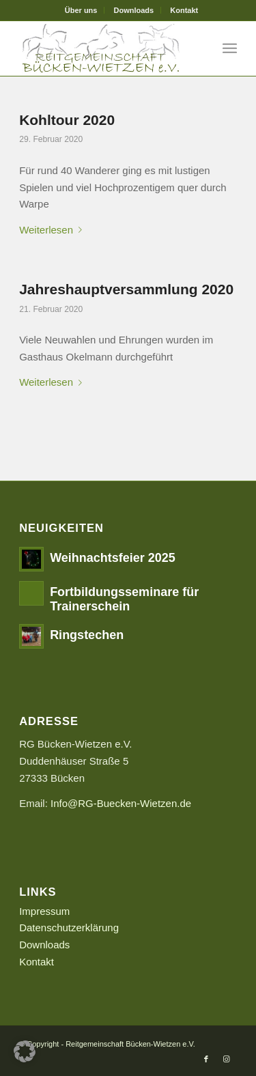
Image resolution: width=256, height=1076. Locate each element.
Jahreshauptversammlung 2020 (126, 289)
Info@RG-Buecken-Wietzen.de (121, 803)
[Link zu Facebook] (206, 1059)
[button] (24, 1051)
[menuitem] (81, 10)
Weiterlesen (53, 230)
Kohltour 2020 (67, 120)
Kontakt (184, 10)
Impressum (44, 911)
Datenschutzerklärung (69, 927)
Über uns (81, 10)
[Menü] (230, 48)
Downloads (134, 10)
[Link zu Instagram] (226, 1059)
